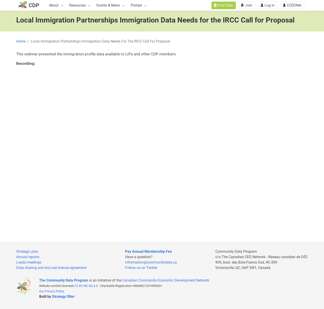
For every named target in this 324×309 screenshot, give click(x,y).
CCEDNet (294, 5)
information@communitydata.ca (151, 262)
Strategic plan (27, 251)
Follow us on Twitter (141, 268)
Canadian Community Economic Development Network (165, 280)
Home (21, 41)
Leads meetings (28, 262)
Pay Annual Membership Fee (148, 251)
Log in (269, 5)
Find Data (225, 5)
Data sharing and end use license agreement (51, 268)
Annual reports (27, 257)
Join (248, 5)
